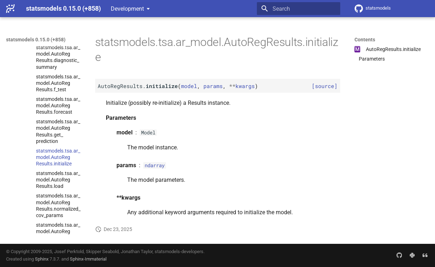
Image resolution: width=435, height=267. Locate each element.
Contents (364, 39)
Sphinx (41, 259)
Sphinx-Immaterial (88, 259)
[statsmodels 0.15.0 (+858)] (10, 8)
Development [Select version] (127, 8)
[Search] (298, 8)
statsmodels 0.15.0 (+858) (36, 39)
